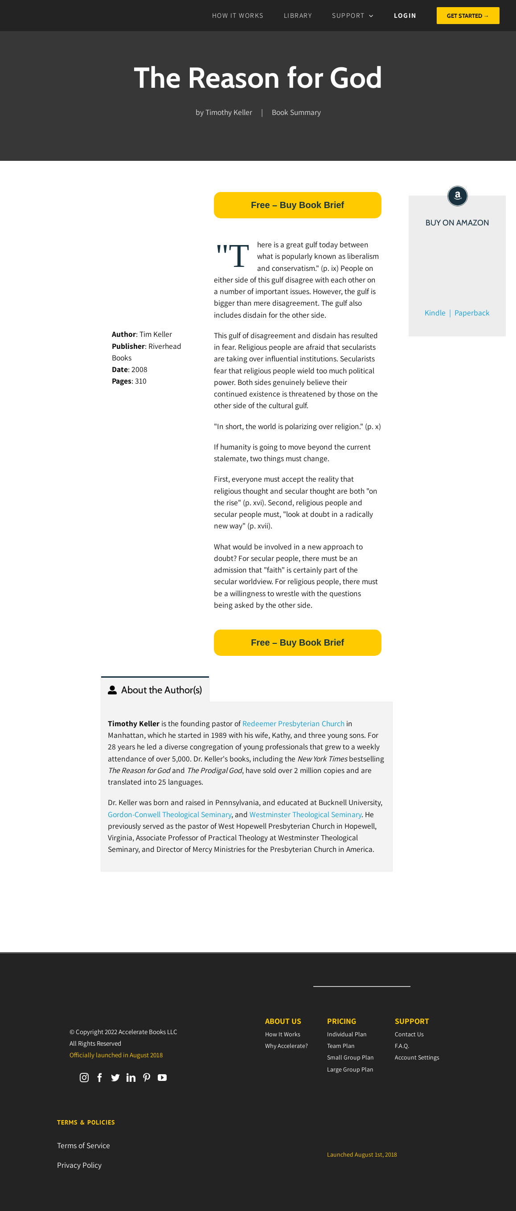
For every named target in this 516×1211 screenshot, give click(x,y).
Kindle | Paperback (457, 312)
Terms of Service (83, 1145)
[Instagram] (84, 1077)
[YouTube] (162, 1077)
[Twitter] (115, 1077)
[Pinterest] (146, 1077)
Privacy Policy (79, 1165)
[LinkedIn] (131, 1077)
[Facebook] (99, 1077)
